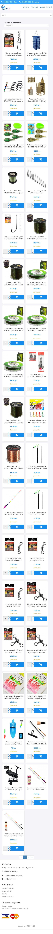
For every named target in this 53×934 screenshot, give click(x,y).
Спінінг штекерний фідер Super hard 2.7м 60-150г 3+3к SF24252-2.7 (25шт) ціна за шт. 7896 (37, 743)
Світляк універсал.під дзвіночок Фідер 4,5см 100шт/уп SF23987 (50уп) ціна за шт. (13, 743)
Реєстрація (34, 7)
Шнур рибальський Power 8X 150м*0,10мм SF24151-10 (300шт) (36, 284)
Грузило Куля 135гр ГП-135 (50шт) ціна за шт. (37, 192)
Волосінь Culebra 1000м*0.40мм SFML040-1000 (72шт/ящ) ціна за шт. (13, 467)
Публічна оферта (7, 896)
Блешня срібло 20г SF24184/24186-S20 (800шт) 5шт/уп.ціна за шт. (37, 375)
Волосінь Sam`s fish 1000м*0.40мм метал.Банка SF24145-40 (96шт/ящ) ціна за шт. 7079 (13, 421)
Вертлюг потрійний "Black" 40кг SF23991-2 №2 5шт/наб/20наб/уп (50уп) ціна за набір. (13, 651)
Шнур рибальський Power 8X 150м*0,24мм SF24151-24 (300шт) (13, 375)
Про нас (4, 894)
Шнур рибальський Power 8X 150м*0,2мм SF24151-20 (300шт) (37, 329)
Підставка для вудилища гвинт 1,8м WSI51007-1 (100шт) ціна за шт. (37, 513)
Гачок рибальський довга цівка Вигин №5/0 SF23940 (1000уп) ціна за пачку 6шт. (13, 238)
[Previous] (21, 857)
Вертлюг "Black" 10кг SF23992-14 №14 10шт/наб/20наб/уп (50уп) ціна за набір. (13, 559)
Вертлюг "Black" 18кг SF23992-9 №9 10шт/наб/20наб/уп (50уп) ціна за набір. (13, 605)
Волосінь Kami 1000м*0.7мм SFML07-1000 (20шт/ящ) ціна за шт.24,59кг (13, 192)
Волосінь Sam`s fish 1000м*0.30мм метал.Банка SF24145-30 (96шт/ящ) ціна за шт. (37, 238)
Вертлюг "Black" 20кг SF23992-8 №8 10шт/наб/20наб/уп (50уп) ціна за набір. (37, 559)
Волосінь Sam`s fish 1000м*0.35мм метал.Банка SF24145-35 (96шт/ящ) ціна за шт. (13, 284)
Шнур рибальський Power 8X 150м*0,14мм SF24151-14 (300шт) (13, 329)
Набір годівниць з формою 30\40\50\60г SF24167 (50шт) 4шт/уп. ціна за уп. (13, 146)
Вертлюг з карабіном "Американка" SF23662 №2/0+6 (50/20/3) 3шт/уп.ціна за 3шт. (13, 54)
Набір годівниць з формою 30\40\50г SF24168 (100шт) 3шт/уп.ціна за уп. (36, 146)
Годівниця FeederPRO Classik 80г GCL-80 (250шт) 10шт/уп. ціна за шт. (37, 100)
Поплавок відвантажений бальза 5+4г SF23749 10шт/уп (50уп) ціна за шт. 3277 (36, 789)
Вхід (42, 7)
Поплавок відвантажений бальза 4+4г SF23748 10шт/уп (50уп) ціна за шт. (13, 513)
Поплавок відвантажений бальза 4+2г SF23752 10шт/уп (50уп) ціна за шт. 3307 (13, 835)
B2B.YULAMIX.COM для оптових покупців (15, 909)
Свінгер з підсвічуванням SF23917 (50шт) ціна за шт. (13, 100)
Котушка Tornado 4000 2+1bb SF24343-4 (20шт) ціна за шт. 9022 (13, 789)
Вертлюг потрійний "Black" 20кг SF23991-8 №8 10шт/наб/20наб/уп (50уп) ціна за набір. (37, 651)
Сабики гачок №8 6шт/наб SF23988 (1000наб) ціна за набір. (37, 697)
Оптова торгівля (7, 906)
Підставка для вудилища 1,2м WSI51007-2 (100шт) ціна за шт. (37, 467)
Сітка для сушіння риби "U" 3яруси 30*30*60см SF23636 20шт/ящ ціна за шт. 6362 (37, 54)
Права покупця (7, 891)
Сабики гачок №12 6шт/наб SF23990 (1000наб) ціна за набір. (13, 697)
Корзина (26, 7)
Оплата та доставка (8, 888)
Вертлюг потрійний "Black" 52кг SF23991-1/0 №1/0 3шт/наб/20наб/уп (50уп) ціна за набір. (37, 605)
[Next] (32, 857)
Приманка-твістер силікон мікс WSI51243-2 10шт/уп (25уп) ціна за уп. (37, 421)
